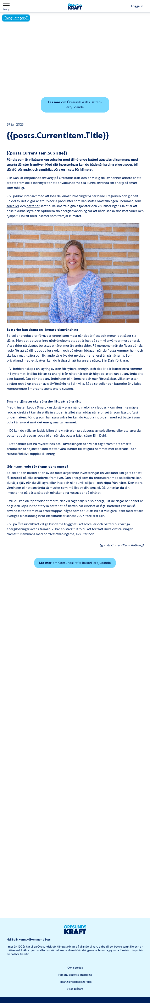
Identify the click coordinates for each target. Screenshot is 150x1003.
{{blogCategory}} (16, 18)
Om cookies (75, 967)
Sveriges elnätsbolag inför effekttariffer (36, 516)
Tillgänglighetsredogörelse (75, 982)
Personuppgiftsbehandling (75, 975)
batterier (33, 206)
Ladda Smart (36, 407)
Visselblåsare (75, 989)
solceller (13, 206)
